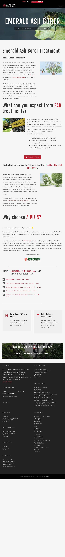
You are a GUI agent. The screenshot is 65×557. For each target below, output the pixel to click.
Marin (36, 425)
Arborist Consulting (40, 400)
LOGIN (28, 1)
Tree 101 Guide (8, 459)
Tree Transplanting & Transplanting (45, 394)
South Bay (37, 421)
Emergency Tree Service (42, 392)
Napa (35, 426)
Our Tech (5, 446)
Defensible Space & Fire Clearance (45, 402)
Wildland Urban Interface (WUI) (44, 405)
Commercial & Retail (40, 372)
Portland (37, 451)
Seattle (36, 449)
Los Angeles (38, 442)
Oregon (32, 75)
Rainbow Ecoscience (30, 241)
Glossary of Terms (8, 463)
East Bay (37, 418)
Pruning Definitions (9, 461)
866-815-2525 (12, 396)
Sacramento (38, 423)
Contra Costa (38, 438)
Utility (36, 377)
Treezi (5, 449)
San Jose (37, 429)
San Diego (37, 445)
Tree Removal (38, 389)
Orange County (39, 443)
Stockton (37, 434)
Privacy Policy (7, 464)
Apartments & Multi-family (42, 371)
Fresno (36, 428)
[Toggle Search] (60, 5)
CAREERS (24, 1)
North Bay (37, 420)
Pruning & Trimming (40, 387)
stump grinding (24, 200)
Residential (38, 376)
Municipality (38, 374)
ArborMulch (6, 436)
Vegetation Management (42, 404)
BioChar (5, 434)
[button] (22, 279)
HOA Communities (40, 369)
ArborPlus (6, 448)
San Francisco (38, 436)
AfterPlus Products (9, 433)
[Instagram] (6, 402)
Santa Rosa (37, 433)
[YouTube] (8, 402)
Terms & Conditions (9, 466)
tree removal (12, 200)
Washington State (19, 77)
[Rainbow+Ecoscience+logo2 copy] (32, 258)
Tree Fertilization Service (42, 397)
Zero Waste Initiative (9, 431)
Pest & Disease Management (43, 395)
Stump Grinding (39, 390)
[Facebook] (3, 402)
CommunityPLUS (8, 420)
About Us (5, 416)
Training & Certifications (10, 418)
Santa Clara (38, 431)
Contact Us (6, 421)
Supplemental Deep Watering (43, 399)
